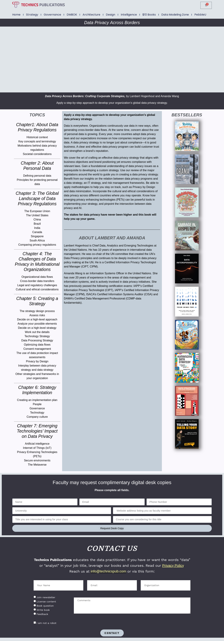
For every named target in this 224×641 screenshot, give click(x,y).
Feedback (42, 614)
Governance (52, 15)
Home (16, 15)
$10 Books (149, 15)
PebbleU (200, 15)
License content (46, 601)
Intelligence (129, 15)
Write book (43, 610)
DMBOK (72, 15)
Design (110, 15)
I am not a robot (46, 623)
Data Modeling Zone (175, 15)
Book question (45, 605)
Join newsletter (46, 597)
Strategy (32, 15)
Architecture (91, 15)
